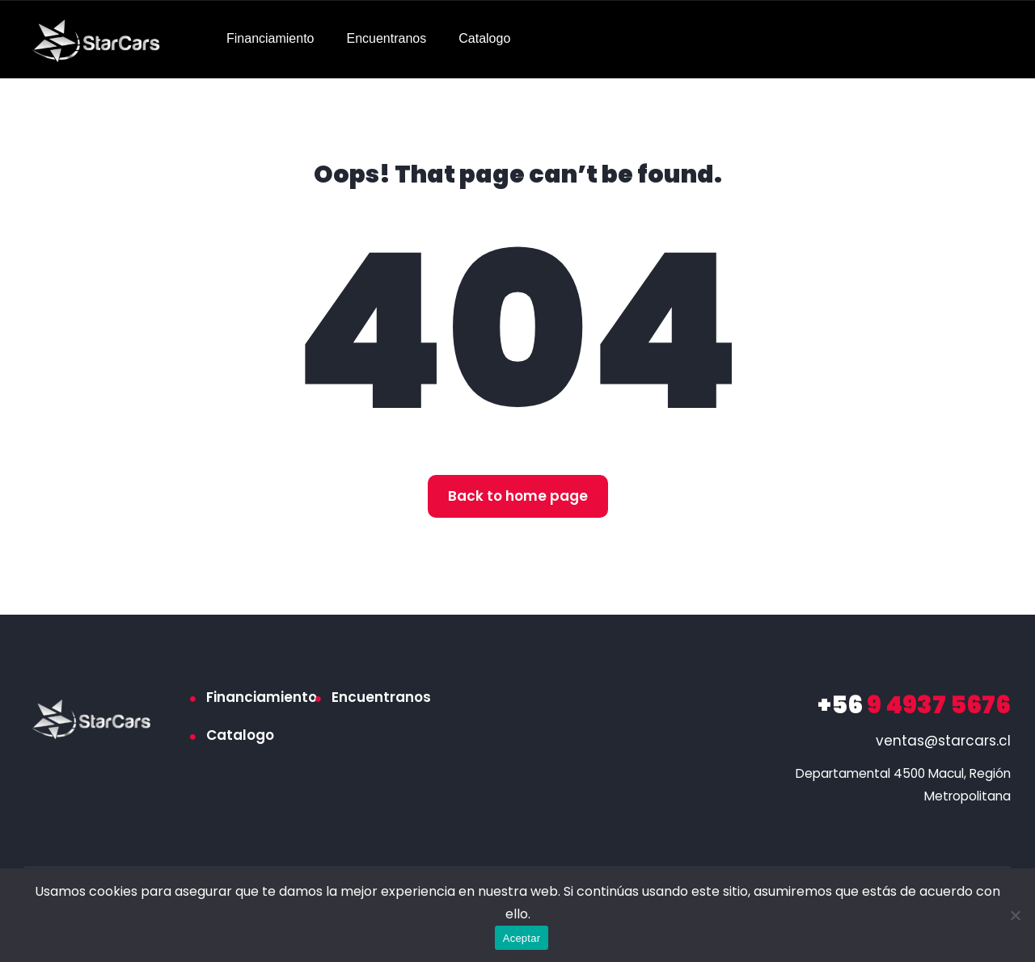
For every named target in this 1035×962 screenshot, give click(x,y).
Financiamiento (270, 38)
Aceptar (522, 938)
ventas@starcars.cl (943, 740)
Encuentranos (387, 38)
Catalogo (484, 38)
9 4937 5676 (914, 705)
